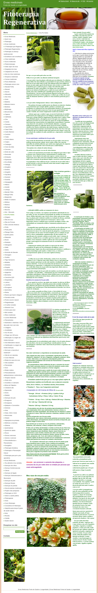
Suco (6, 368)
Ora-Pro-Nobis (9, 214)
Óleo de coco (9, 219)
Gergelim (7, 172)
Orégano (7, 217)
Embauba (8, 157)
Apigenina (8, 272)
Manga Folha (9, 194)
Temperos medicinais (11, 77)
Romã (6, 240)
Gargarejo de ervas (11, 69)
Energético (8, 445)
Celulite (7, 518)
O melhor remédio (10, 305)
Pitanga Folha (9, 232)
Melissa (7, 202)
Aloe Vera (8, 97)
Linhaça (7, 189)
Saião (6, 247)
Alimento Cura (9, 307)
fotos (6, 513)
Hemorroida (8, 415)
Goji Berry (8, 174)
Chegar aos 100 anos (11, 335)
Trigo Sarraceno (10, 260)
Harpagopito (8, 182)
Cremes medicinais (11, 79)
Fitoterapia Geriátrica (11, 448)
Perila (6, 227)
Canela (7, 122)
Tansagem (8, 255)
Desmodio (8, 154)
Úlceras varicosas (10, 435)
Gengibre (8, 167)
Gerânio (7, 169)
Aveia (6, 99)
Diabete (7, 395)
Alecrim (7, 92)
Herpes (7, 418)
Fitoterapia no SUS (11, 493)
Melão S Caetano (10, 199)
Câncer (7, 470)
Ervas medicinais (10, 44)
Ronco (7, 433)
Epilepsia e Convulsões (12, 405)
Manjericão (8, 197)
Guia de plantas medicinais (13, 488)
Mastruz (7, 204)
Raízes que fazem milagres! (13, 295)
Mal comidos (9, 312)
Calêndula (8, 117)
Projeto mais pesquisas (12, 490)
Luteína (7, 282)
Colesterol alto (9, 388)
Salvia (7, 250)
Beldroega (8, 109)
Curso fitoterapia (10, 503)
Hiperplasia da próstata (12, 420)
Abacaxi (7, 89)
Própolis (7, 267)
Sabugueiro (8, 245)
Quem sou (8, 39)
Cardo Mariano (9, 132)
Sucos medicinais (10, 61)
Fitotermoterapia (10, 64)
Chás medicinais (10, 59)
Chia (6, 119)
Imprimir (90, 1)
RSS (83, 1)
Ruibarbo (7, 242)
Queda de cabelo (10, 430)
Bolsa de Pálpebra (10, 385)
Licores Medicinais (10, 317)
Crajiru (7, 137)
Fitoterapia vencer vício (12, 84)
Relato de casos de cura (12, 360)
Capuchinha (8, 127)
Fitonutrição (8, 365)
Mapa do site (75, 1)
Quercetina (8, 290)
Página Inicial (64, 1)
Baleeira (7, 102)
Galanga (7, 164)
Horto (6, 501)
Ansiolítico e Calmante (12, 383)
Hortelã (7, 187)
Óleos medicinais (10, 315)
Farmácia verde (9, 297)
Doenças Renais (10, 483)
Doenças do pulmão (11, 485)
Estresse (7, 408)
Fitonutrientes (9, 320)
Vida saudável (9, 362)
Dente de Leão (9, 152)
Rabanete (8, 237)
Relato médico (9, 370)
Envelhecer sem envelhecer (13, 56)
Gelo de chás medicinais (12, 74)
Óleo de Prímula (10, 222)
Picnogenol (8, 287)
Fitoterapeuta (9, 498)
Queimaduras (9, 428)
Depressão (8, 390)
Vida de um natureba (11, 355)
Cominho (7, 134)
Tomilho (7, 257)
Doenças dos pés (10, 398)
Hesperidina (8, 280)
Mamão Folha (9, 192)
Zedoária (7, 265)
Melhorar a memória (11, 423)
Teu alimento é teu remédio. (13, 463)
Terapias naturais (10, 378)
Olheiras (7, 425)
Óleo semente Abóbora (12, 224)
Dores (6, 393)
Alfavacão (8, 94)
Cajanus (7, 114)
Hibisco (7, 184)
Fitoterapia (8, 41)
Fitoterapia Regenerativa (12, 49)
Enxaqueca (8, 403)
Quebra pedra (9, 235)
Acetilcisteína (9, 270)
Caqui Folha (8, 129)
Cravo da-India (9, 147)
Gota (6, 410)
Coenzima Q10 (9, 277)
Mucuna (7, 209)
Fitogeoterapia (9, 302)
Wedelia (7, 262)
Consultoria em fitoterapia (13, 506)
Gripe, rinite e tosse (11, 413)
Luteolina (7, 285)
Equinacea (8, 159)
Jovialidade (8, 330)
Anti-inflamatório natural (12, 342)
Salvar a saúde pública (12, 495)
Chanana (7, 124)
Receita (7, 516)
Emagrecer (8, 400)
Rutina (7, 292)
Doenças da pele (10, 480)
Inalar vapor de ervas (11, 66)
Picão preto (8, 229)
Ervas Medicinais (31, 33)
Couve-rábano (9, 139)
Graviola (7, 179)
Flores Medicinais (10, 82)
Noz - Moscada (9, 212)
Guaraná (7, 177)
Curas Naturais (9, 357)
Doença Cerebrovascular (12, 468)
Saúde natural (9, 521)
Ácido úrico (8, 380)
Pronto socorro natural (12, 300)
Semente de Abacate (11, 252)
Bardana (7, 107)
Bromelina (8, 275)
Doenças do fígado (10, 473)
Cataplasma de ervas (11, 71)
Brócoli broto (9, 112)
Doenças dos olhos (11, 465)
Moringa (7, 207)
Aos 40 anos (9, 332)
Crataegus (8, 144)
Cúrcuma (7, 149)
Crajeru (7, 142)
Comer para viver (10, 310)
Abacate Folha (9, 87)
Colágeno (8, 327)
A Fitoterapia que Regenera (13, 46)
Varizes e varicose (10, 438)
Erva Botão (8, 162)
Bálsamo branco (10, 104)
